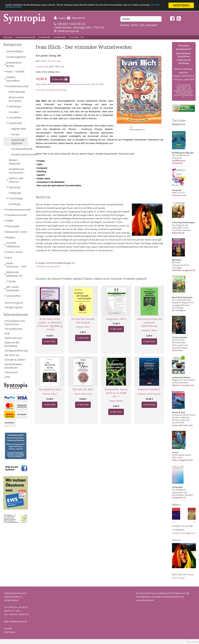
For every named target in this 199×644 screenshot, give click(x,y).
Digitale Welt (18, 128)
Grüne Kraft (42, 66)
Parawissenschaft (16, 215)
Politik (9, 220)
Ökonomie (15, 187)
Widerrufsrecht (13, 338)
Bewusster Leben (16, 231)
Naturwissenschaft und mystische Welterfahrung (149, 322)
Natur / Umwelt (15, 71)
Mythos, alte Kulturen (16, 179)
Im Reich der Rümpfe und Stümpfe (82, 320)
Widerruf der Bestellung (12, 344)
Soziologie (15, 204)
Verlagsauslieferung (16, 350)
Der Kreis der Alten (83, 389)
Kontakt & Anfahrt (15, 359)
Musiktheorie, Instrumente (16, 170)
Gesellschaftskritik (19, 148)
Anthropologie (17, 91)
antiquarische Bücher (14, 64)
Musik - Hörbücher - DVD (16, 264)
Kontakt (8, 628)
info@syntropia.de (68, 31)
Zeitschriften (13, 295)
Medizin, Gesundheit (13, 78)
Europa (15, 134)
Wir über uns (12, 355)
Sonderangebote (16, 57)
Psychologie (16, 198)
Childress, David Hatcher (149, 393)
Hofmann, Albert (149, 330)
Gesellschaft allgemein (17, 141)
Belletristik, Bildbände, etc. (14, 273)
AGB (7, 333)
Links (7, 376)
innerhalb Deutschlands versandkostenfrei (73, 84)
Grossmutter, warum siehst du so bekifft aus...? (116, 393)
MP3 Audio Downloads (12, 288)
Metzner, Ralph (50, 393)
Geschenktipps (14, 51)
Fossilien (14, 112)
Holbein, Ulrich (83, 326)
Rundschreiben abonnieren (13, 365)
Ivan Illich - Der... (78, 37)
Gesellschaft (44, 37)
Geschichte (15, 117)
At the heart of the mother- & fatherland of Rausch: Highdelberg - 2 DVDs (49, 324)
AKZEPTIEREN (181, 5)
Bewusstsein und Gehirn (16, 98)
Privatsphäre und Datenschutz (15, 322)
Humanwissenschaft (25, 37)
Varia (9, 257)
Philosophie (13, 226)
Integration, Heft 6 (116, 319)
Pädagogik (15, 192)
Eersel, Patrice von (82, 393)
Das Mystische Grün (50, 389)
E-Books (11, 281)
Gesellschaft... (60, 37)
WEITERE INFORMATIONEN (45, 8)
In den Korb (60, 79)
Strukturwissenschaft (17, 209)
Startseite (7, 37)
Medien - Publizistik (14, 161)
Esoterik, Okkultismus (13, 244)
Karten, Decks (14, 252)
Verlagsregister (14, 307)
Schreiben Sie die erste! (48, 266)
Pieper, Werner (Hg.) (50, 60)
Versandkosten (13, 328)
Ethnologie (15, 106)
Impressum (11, 372)
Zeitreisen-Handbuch (149, 389)
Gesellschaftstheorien (19, 154)
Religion (10, 237)
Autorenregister (14, 302)
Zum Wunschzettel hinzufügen (51, 89)
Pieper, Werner (116, 400)
